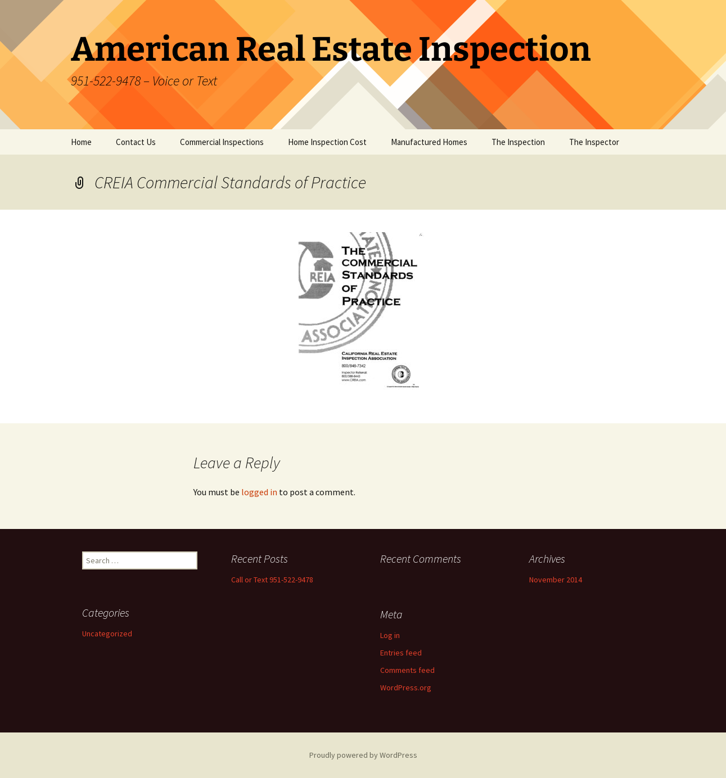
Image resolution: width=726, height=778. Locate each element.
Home (81, 142)
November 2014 (555, 580)
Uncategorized (107, 633)
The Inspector (594, 142)
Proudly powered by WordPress (363, 755)
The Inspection (518, 142)
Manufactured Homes (429, 142)
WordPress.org (405, 687)
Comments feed (407, 670)
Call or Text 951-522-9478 (272, 580)
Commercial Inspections (222, 142)
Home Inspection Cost (327, 142)
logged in (259, 491)
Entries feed (401, 653)
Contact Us (136, 142)
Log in (390, 635)
